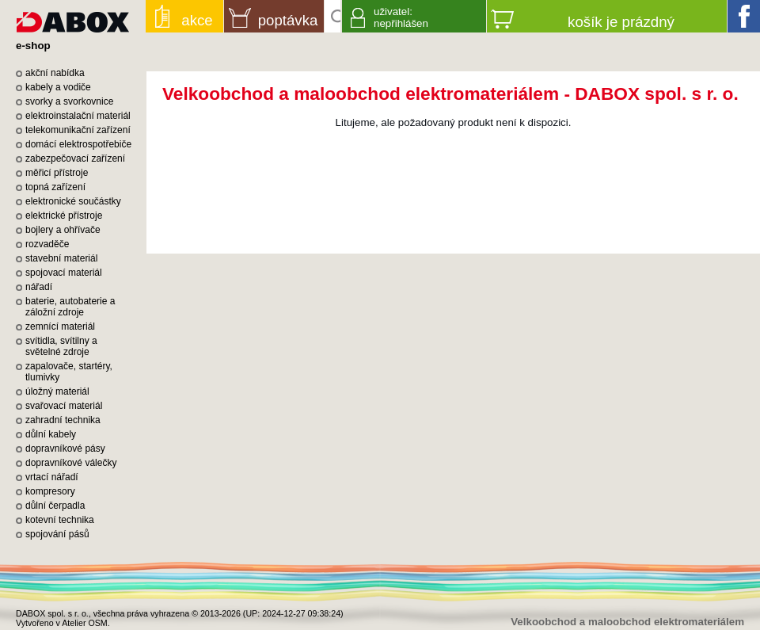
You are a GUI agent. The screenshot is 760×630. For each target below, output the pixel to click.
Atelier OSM (84, 623)
